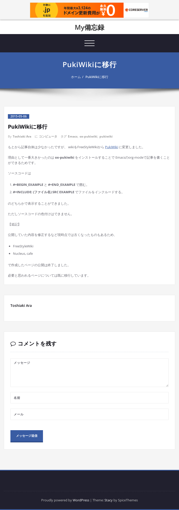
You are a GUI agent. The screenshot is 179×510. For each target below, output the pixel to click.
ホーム (76, 76)
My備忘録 (89, 27)
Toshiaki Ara (22, 136)
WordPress (81, 500)
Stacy (109, 500)
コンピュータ (48, 136)
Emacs (73, 136)
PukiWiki (111, 147)
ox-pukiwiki (88, 136)
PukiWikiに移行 (96, 76)
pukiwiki (106, 136)
